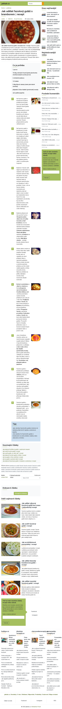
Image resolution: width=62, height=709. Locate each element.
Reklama (24, 694)
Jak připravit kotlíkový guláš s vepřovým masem (16, 449)
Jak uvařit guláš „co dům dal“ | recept (13, 453)
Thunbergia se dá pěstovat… (49, 98)
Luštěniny (8, 8)
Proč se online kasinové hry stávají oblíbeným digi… (8, 671)
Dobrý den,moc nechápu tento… (50, 108)
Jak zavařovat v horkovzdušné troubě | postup (22, 680)
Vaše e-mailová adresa (9, 614)
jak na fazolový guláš (26, 471)
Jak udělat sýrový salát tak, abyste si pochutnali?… (53, 688)
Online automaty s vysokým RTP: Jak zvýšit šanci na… (6, 657)
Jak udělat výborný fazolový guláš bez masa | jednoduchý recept (31, 505)
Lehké (3, 19)
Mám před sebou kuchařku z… (50, 129)
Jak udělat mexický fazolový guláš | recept (30, 582)
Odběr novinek (8, 701)
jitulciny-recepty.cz (20, 632)
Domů (3, 8)
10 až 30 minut (18, 19)
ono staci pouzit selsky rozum (50, 103)
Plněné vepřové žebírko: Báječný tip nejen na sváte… (38, 671)
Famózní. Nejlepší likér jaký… (50, 119)
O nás (19, 694)
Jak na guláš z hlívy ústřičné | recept (13, 457)
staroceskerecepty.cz (40, 631)
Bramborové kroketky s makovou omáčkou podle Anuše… (38, 664)
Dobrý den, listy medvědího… (50, 113)
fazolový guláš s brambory (30, 467)
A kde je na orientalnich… (48, 145)
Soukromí (45, 694)
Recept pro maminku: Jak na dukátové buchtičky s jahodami (53, 30)
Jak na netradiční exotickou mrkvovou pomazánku (52, 659)
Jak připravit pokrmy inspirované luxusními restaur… (22, 652)
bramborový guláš (14, 465)
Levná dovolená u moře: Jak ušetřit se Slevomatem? (53, 14)
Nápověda (31, 694)
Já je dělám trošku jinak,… (49, 140)
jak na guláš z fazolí (14, 471)
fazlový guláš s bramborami (14, 467)
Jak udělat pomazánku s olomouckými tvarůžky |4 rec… (53, 681)
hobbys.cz (5, 631)
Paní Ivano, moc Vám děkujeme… (51, 134)
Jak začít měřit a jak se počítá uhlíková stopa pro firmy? (54, 47)
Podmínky (38, 694)
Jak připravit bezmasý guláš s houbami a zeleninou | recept (19, 461)
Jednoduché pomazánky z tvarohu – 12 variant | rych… (54, 673)
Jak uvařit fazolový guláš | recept (29, 525)
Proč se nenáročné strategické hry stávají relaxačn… (7, 664)
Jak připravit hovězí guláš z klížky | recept (14, 455)
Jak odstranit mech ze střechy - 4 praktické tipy (53, 71)
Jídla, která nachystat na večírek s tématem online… (53, 652)
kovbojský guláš (15, 469)
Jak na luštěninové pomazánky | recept (29, 543)
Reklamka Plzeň (36, 706)
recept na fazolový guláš (27, 469)
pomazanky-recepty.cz (51, 632)
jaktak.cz (7, 694)
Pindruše (18, 670)
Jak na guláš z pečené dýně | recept (13, 459)
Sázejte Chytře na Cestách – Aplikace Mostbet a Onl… (6, 686)
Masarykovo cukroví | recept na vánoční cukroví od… (22, 664)
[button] (20, 32)
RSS (55, 700)
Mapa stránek (53, 694)
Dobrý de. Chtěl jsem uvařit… (50, 124)
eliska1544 (4, 477)
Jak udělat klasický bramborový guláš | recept (29, 563)
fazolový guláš (36, 465)
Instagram (35, 615)
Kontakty (13, 694)
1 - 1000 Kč (9, 19)
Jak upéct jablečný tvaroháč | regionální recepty (37, 657)
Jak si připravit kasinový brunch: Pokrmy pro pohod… (38, 650)
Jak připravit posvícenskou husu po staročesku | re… (38, 686)
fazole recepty (28, 465)
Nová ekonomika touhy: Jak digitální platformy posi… (7, 679)
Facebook (34, 611)
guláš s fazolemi (6, 469)
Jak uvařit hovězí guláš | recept (11, 451)
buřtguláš (3, 467)
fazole (21, 465)
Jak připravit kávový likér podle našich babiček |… (37, 679)
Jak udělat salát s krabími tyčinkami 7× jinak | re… (52, 666)
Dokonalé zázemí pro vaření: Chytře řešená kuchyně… (7, 650)
